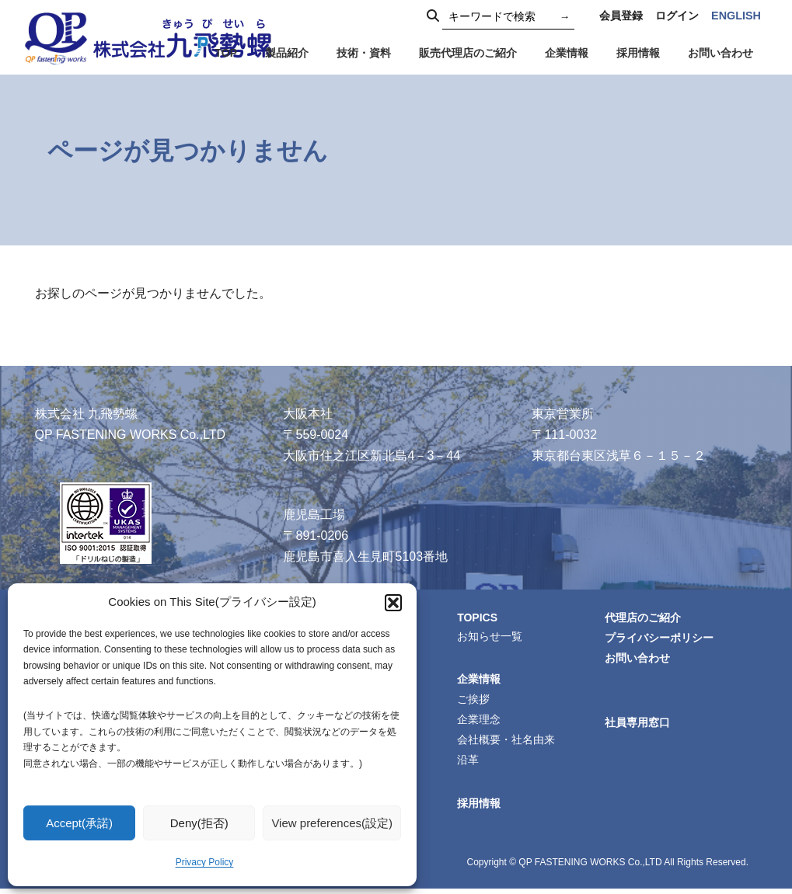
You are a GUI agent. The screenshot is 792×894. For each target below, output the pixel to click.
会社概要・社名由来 (508, 743)
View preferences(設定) (332, 823)
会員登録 (621, 15)
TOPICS (480, 617)
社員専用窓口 (639, 725)
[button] (393, 602)
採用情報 (481, 808)
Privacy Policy (205, 862)
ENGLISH (736, 15)
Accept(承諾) (79, 823)
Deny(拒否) (199, 823)
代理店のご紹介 (645, 618)
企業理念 (481, 722)
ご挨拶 (475, 701)
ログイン (677, 15)
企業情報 (481, 680)
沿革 (470, 764)
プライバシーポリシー (661, 639)
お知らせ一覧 (492, 637)
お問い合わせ (639, 660)
